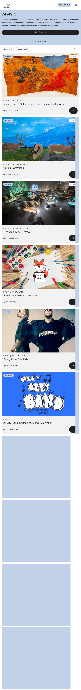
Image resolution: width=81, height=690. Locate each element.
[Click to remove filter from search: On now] (11, 49)
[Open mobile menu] (76, 4)
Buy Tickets (64, 5)
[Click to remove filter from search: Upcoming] (27, 49)
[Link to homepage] (6, 5)
